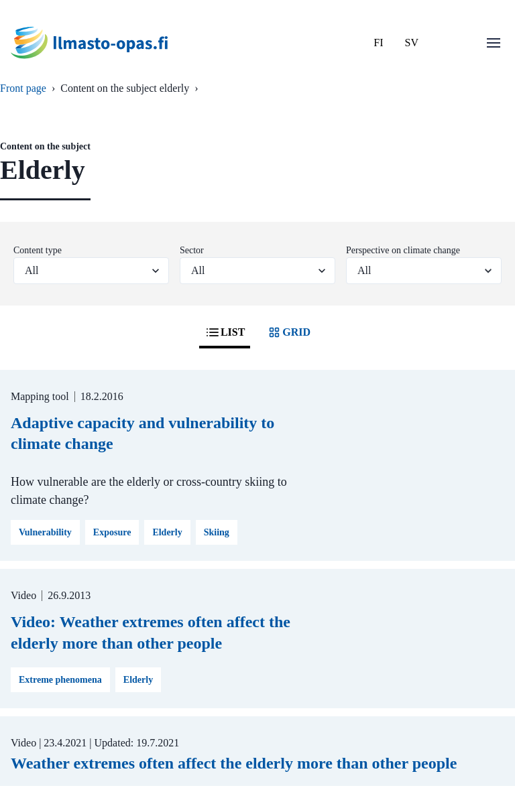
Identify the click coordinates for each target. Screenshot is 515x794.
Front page (23, 88)
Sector (192, 250)
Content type (37, 250)
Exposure (112, 532)
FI (378, 42)
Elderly (167, 532)
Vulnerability (45, 532)
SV (411, 42)
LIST (225, 332)
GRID (288, 332)
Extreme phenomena (60, 680)
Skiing (216, 532)
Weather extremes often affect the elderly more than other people (234, 763)
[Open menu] (493, 43)
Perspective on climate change (403, 250)
